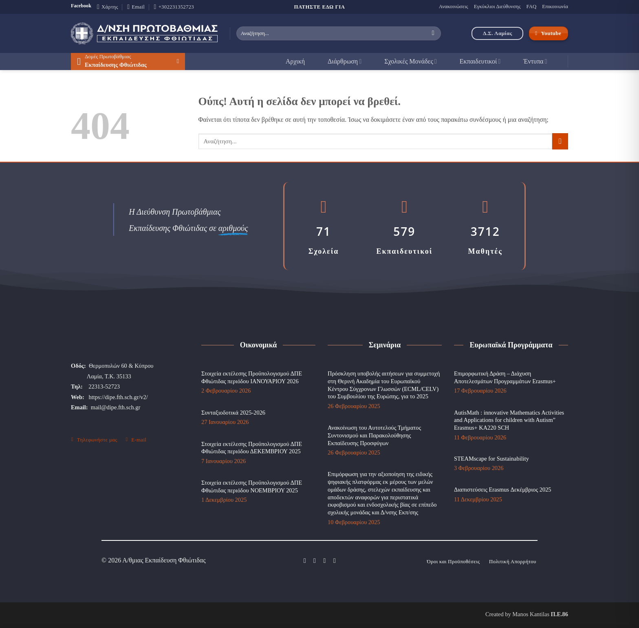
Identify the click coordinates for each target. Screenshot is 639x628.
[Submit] (433, 33)
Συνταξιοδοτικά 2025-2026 (233, 412)
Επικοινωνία (555, 6)
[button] (128, 61)
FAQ (531, 6)
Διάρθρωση (344, 61)
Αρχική (295, 61)
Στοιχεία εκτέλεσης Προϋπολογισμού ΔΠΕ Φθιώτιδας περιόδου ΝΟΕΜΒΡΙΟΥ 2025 (251, 486)
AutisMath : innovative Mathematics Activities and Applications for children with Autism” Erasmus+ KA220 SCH (509, 420)
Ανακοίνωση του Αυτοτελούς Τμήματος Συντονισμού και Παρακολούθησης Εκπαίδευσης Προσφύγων (374, 435)
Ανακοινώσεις (453, 6)
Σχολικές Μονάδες (410, 61)
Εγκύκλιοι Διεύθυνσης (497, 6)
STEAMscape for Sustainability (491, 458)
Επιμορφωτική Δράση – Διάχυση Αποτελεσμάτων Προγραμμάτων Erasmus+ (505, 377)
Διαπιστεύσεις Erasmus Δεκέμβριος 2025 (502, 489)
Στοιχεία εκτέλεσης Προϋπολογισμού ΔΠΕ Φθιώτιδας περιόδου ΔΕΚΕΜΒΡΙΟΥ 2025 (251, 448)
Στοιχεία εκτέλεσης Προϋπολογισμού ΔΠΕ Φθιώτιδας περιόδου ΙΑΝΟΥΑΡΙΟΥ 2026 (251, 377)
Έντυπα (535, 61)
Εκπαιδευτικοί (480, 61)
